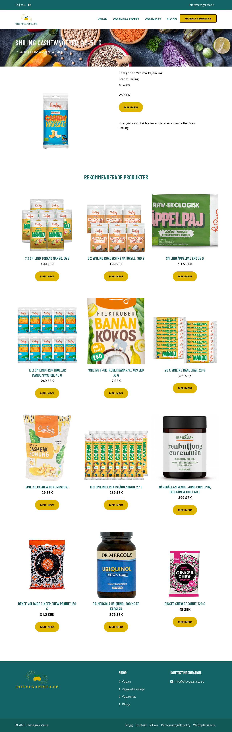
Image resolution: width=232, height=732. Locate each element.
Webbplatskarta (204, 725)
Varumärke (143, 73)
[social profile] (29, 4)
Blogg (172, 19)
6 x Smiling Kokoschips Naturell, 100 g (116, 258)
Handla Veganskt (198, 18)
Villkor (154, 725)
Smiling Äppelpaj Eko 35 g (185, 258)
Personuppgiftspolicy (175, 725)
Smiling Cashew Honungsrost (47, 487)
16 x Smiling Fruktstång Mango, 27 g (116, 487)
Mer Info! (131, 107)
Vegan (102, 19)
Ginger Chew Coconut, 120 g (185, 603)
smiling (158, 73)
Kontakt (141, 725)
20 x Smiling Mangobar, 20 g (185, 370)
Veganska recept (126, 19)
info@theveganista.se (201, 5)
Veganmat (153, 19)
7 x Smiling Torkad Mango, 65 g (47, 258)
